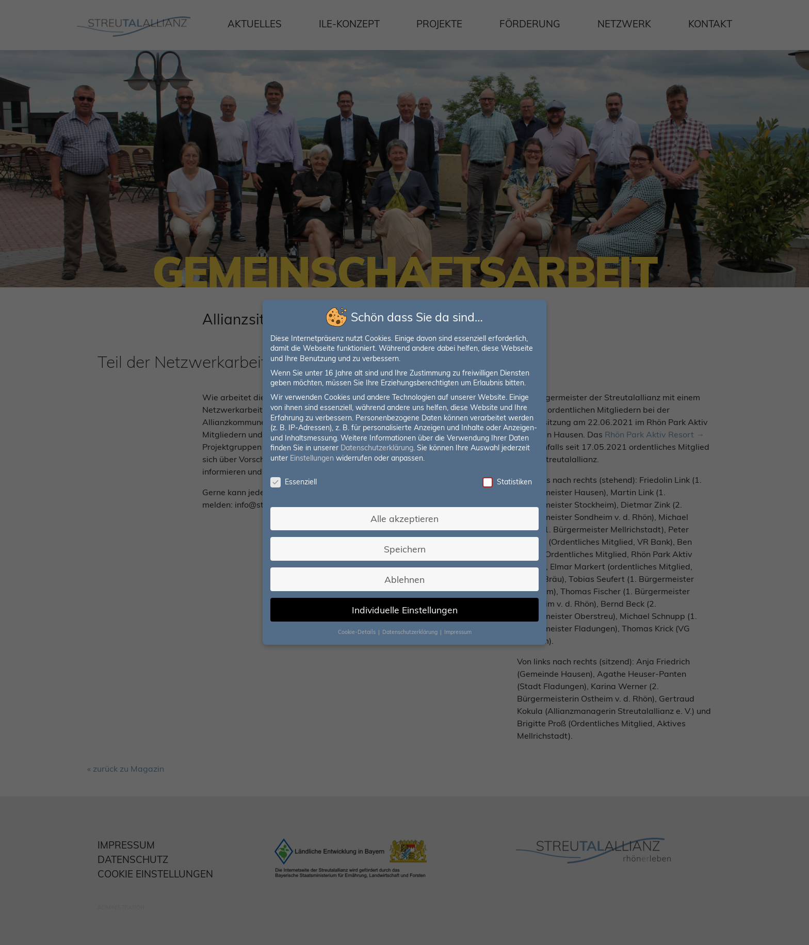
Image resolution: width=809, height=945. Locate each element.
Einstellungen (314, 458)
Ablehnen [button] (404, 576)
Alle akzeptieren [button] (404, 517)
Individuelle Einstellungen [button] (404, 605)
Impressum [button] (456, 627)
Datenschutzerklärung (377, 448)
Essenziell (296, 482)
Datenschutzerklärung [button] (410, 627)
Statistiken (504, 482)
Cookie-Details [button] (358, 627)
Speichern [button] (404, 546)
